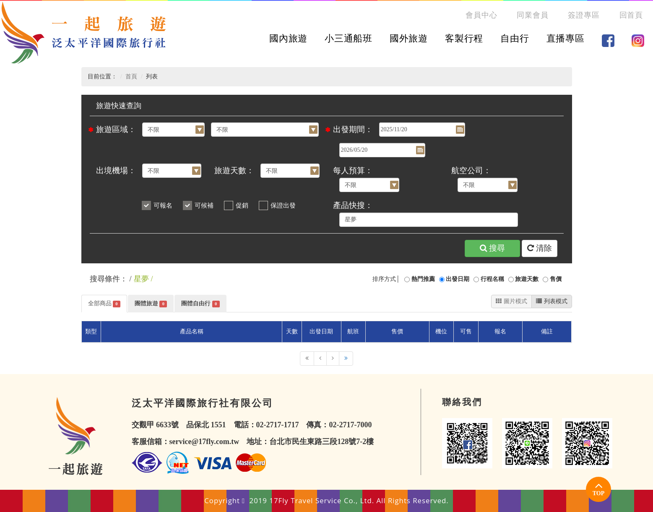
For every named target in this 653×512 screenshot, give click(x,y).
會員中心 (481, 15)
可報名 (162, 205)
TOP (598, 487)
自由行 (514, 38)
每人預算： (353, 170)
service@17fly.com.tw (204, 441)
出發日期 (457, 279)
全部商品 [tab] (104, 303)
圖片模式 (511, 301)
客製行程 (464, 38)
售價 (556, 279)
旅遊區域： (116, 129)
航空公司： (471, 170)
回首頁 (631, 15)
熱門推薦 (423, 279)
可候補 (204, 205)
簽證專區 (584, 15)
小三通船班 (348, 38)
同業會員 (533, 15)
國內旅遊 (288, 38)
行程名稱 (492, 279)
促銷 (242, 205)
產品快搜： (353, 205)
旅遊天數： (234, 170)
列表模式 (551, 301)
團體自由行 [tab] (200, 303)
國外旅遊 (409, 38)
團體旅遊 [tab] (151, 303)
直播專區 (565, 38)
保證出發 (283, 205)
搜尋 (492, 248)
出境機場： (116, 170)
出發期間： (353, 129)
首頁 (131, 76)
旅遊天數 (527, 279)
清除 (539, 248)
